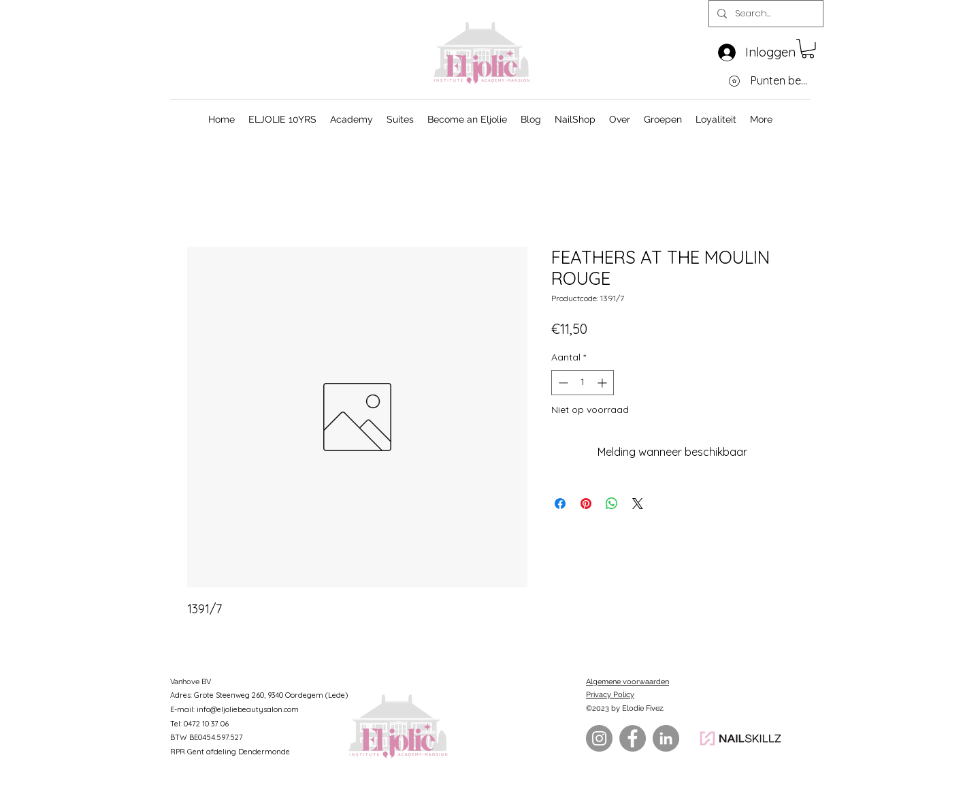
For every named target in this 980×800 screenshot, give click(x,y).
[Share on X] (638, 503)
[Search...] (764, 14)
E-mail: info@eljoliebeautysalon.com (234, 709)
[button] (807, 49)
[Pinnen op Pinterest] (586, 503)
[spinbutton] (582, 383)
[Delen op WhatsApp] (612, 503)
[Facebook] (632, 738)
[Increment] (603, 383)
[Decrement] (561, 383)
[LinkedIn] (666, 738)
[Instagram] (599, 738)
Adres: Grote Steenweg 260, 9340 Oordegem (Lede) (259, 695)
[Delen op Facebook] (560, 503)
